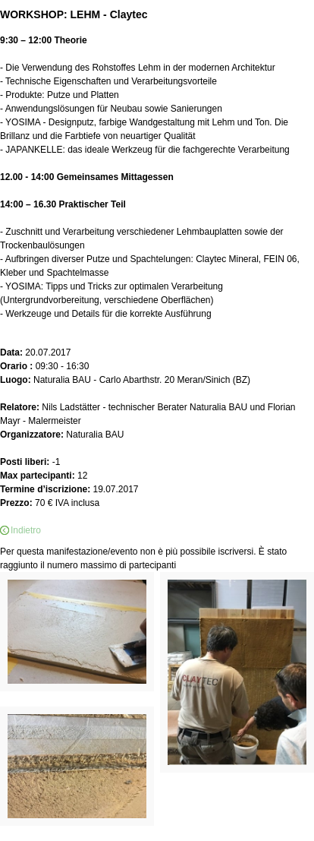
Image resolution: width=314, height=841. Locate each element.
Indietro (26, 530)
